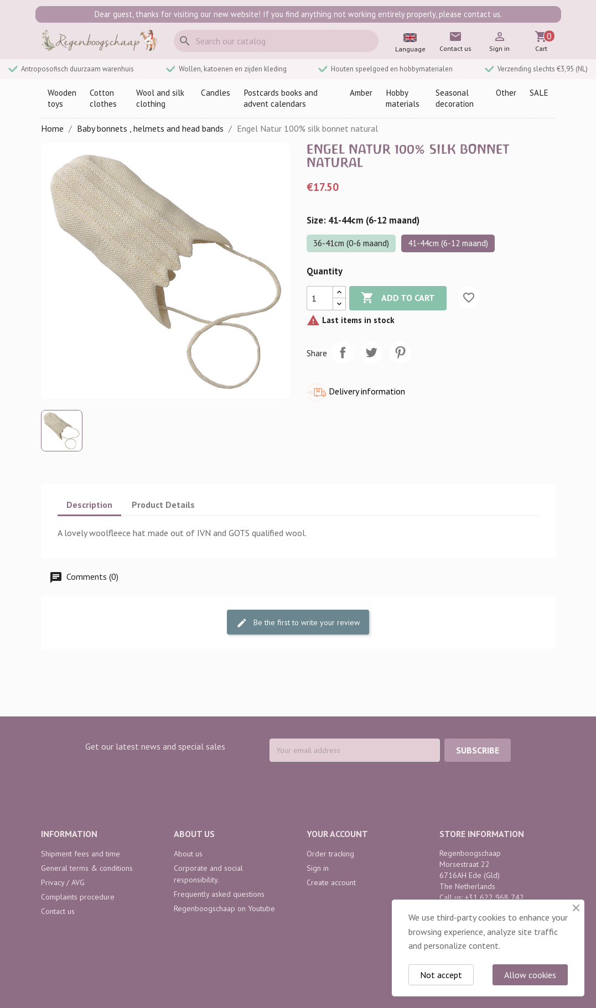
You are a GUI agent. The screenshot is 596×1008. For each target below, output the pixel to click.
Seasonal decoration (455, 98)
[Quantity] (320, 298)
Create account (331, 882)
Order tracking (330, 854)
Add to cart (398, 298)
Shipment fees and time (80, 854)
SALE (539, 92)
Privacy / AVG (63, 882)
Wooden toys (62, 98)
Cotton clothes (103, 98)
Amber (361, 92)
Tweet (371, 352)
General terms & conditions (87, 868)
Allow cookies (530, 974)
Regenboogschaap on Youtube (224, 908)
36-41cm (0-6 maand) (351, 243)
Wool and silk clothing (160, 98)
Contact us (58, 911)
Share (342, 352)
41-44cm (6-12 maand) (448, 243)
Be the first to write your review (298, 622)
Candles (215, 92)
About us (188, 854)
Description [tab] (89, 504)
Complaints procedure (78, 897)
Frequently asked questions (219, 894)
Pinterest (400, 352)
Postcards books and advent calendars (280, 98)
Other (506, 92)
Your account (337, 833)
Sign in (318, 868)
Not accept (441, 974)
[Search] (276, 41)
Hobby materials (402, 98)
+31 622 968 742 (494, 897)
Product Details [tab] (163, 504)
